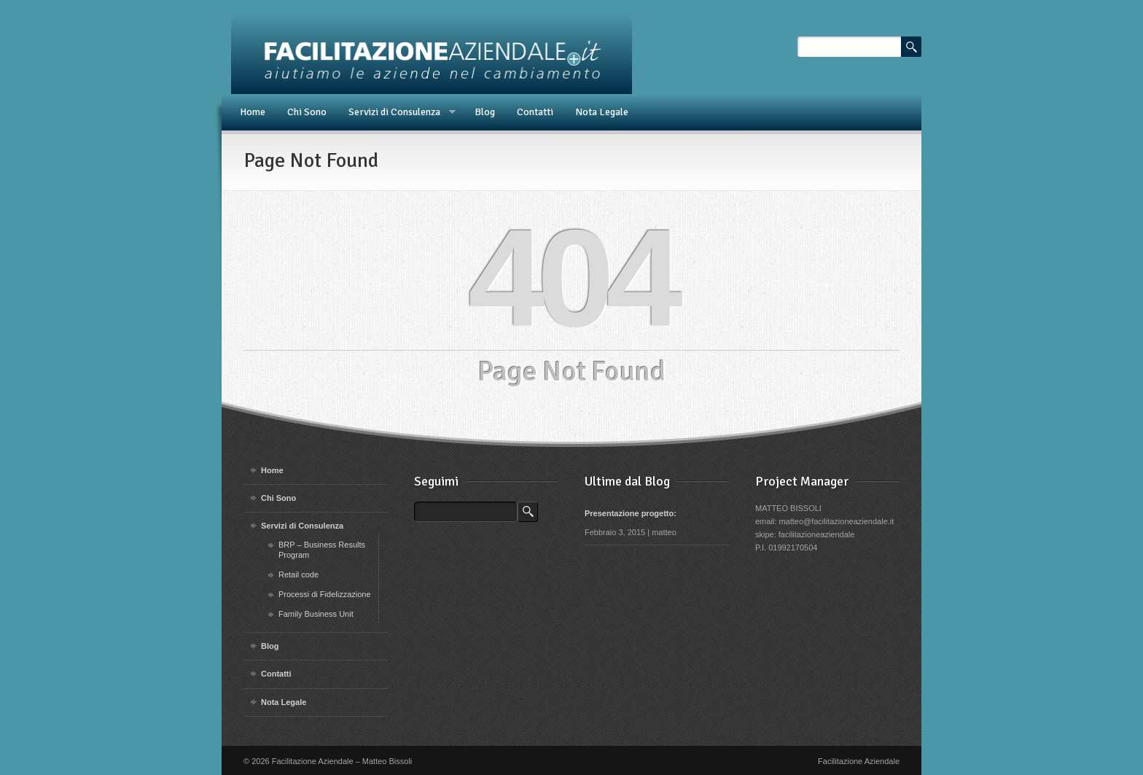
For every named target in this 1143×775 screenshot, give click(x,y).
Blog (485, 112)
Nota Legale (601, 112)
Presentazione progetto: (630, 513)
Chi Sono (307, 112)
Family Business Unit (316, 614)
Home (252, 112)
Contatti (535, 112)
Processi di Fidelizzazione (324, 594)
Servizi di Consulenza (397, 112)
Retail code (298, 574)
